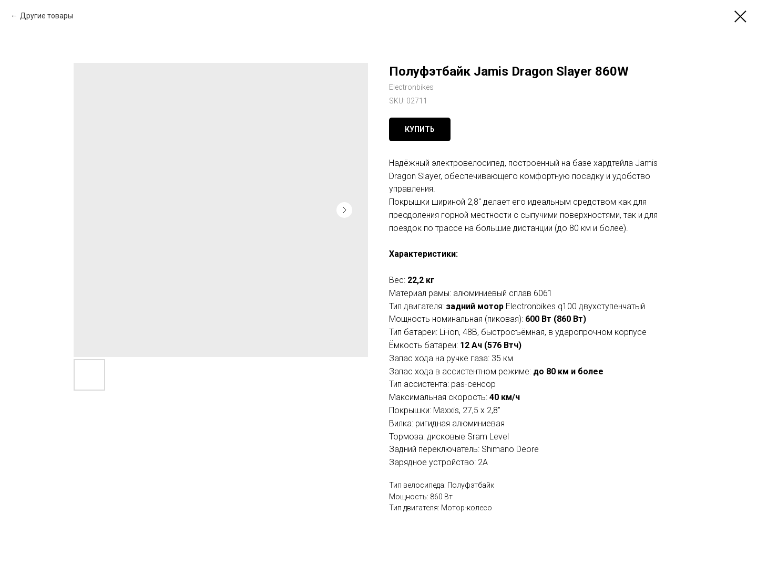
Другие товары (46, 16)
